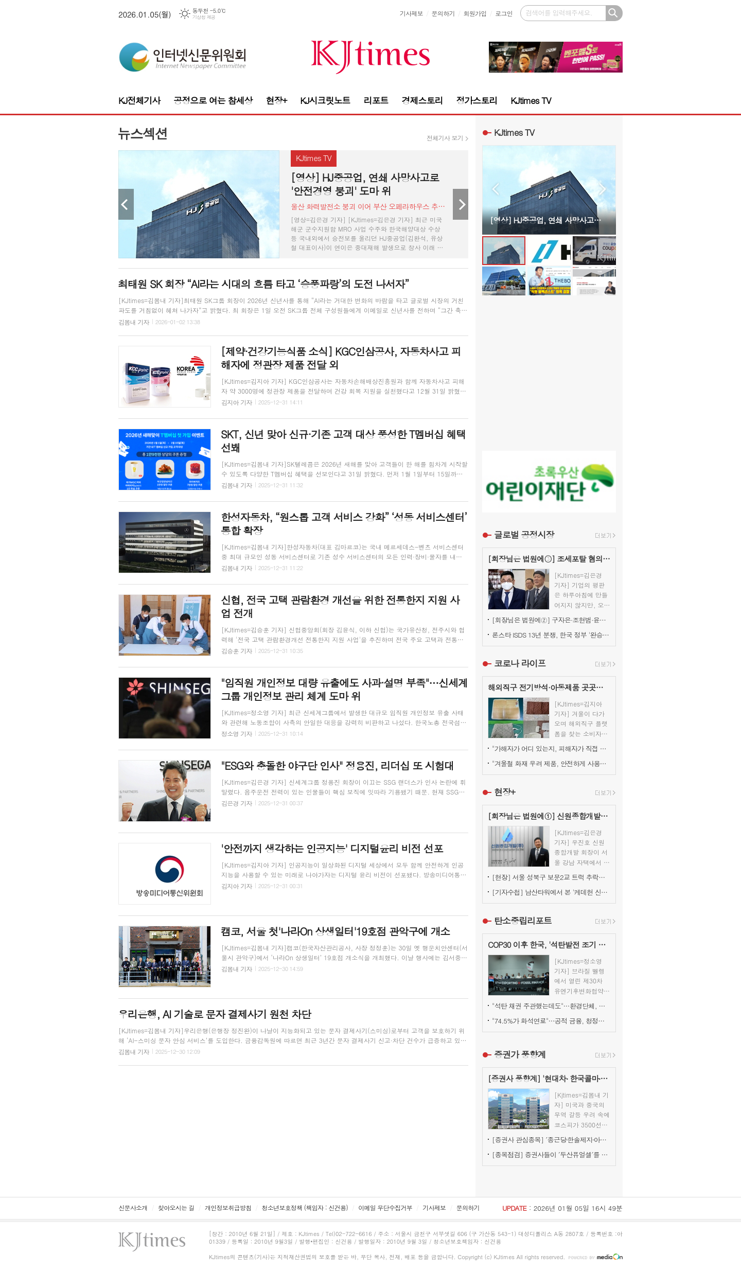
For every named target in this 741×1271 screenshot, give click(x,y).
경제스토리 (422, 100)
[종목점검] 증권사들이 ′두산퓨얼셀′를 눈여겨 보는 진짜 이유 (551, 1154)
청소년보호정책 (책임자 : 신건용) (305, 1207)
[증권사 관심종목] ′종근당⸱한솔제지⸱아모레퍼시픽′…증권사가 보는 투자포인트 (551, 1139)
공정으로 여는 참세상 (212, 100)
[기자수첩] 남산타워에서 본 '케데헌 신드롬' (551, 892)
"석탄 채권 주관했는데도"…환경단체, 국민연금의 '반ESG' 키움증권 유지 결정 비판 (551, 1006)
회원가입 (474, 13)
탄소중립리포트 (523, 920)
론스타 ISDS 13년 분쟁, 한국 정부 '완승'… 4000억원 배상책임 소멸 (551, 635)
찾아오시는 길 (176, 1207)
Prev (126, 204)
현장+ (276, 100)
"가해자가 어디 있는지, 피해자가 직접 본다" (551, 748)
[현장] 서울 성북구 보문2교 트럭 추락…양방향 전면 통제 (551, 877)
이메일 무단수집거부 (385, 1207)
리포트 (376, 100)
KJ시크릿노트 (325, 100)
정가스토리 (476, 100)
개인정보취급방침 (228, 1207)
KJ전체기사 (139, 100)
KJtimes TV (530, 100)
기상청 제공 (204, 17)
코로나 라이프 (520, 663)
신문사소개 (132, 1207)
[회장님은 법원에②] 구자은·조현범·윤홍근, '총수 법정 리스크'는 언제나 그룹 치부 (551, 620)
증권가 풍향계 (520, 1054)
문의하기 (443, 13)
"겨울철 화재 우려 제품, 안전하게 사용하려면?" (551, 763)
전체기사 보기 (445, 138)
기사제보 (411, 13)
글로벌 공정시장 (524, 534)
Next (460, 204)
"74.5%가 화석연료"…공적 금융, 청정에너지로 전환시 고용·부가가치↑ (551, 1021)
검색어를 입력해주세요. (558, 12)
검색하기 (614, 13)
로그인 (504, 13)
